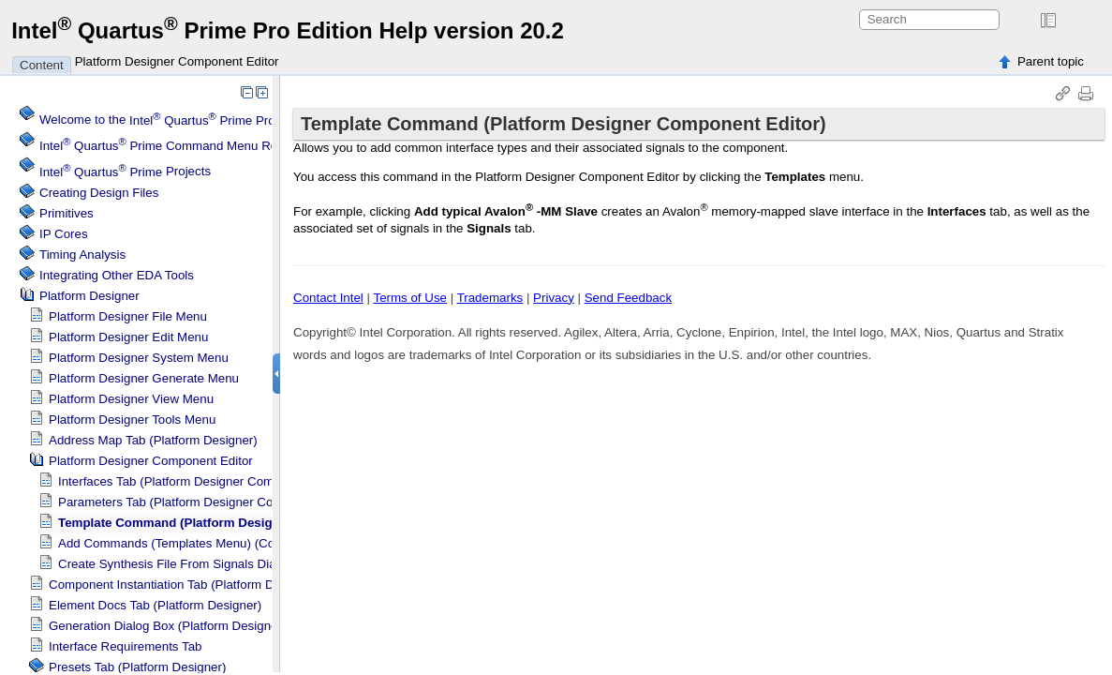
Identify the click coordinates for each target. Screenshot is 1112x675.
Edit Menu (128, 337)
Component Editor (151, 461)
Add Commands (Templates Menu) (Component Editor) (210, 543)
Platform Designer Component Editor (177, 61)
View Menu (131, 399)
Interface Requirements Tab (125, 646)
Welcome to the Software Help (219, 120)
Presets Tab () (137, 667)
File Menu (128, 316)
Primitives (66, 213)
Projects (125, 172)
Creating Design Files (98, 193)
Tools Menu (132, 419)
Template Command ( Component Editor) (233, 523)
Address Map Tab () (153, 440)
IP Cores (63, 234)
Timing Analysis (82, 255)
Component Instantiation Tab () (184, 585)
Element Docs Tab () (155, 605)
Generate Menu (144, 378)
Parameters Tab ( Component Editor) (210, 502)
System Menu (139, 358)
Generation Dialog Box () (167, 626)
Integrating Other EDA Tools (116, 275)
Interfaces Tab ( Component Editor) (205, 481)
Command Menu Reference (179, 146)
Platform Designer (89, 296)
